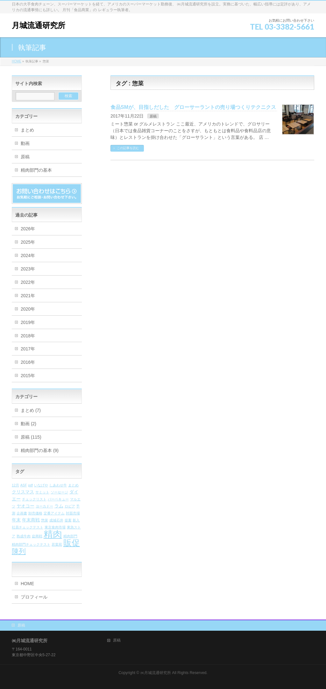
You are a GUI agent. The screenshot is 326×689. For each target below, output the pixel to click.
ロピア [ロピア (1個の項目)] (70, 506)
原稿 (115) (31, 437)
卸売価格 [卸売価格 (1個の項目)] (35, 513)
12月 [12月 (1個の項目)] (15, 485)
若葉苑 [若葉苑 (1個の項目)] (57, 544)
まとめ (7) (31, 410)
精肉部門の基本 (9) (40, 450)
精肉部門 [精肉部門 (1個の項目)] (70, 536)
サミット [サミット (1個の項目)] (42, 492)
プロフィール (34, 596)
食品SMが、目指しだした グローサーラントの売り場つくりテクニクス (193, 107)
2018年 (28, 335)
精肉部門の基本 (36, 170)
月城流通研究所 (38, 25)
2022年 (28, 282)
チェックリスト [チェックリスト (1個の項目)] (34, 499)
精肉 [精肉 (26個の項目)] (53, 534)
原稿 (153, 116)
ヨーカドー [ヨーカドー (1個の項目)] (44, 506)
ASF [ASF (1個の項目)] (23, 485)
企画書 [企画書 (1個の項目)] (22, 513)
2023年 (28, 268)
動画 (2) (28, 423)
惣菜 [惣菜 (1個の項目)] (44, 520)
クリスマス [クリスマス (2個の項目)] (23, 492)
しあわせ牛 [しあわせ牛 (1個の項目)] (58, 485)
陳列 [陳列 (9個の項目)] (19, 551)
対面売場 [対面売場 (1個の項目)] (73, 513)
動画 (25, 143)
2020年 (28, 309)
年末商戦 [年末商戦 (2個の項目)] (31, 520)
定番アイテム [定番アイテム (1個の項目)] (54, 513)
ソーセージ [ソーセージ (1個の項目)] (59, 492)
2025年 (28, 242)
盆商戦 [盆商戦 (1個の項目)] (37, 536)
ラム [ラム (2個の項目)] (58, 506)
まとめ (27, 130)
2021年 (28, 295)
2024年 (28, 255)
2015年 (28, 375)
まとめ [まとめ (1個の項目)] (73, 485)
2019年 (28, 322)
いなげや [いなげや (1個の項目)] (41, 485)
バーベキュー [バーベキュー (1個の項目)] (58, 499)
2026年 (28, 228)
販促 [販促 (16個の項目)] (71, 543)
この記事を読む (128, 148)
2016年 (28, 362)
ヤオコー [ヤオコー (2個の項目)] (25, 506)
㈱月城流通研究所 (155, 673)
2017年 (28, 348)
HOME (27, 583)
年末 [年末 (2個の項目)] (16, 520)
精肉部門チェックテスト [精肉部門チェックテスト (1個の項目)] (31, 544)
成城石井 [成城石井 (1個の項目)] (56, 520)
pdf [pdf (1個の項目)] (30, 485)
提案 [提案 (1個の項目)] (68, 520)
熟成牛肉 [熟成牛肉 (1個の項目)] (24, 536)
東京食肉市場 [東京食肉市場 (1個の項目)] (55, 527)
